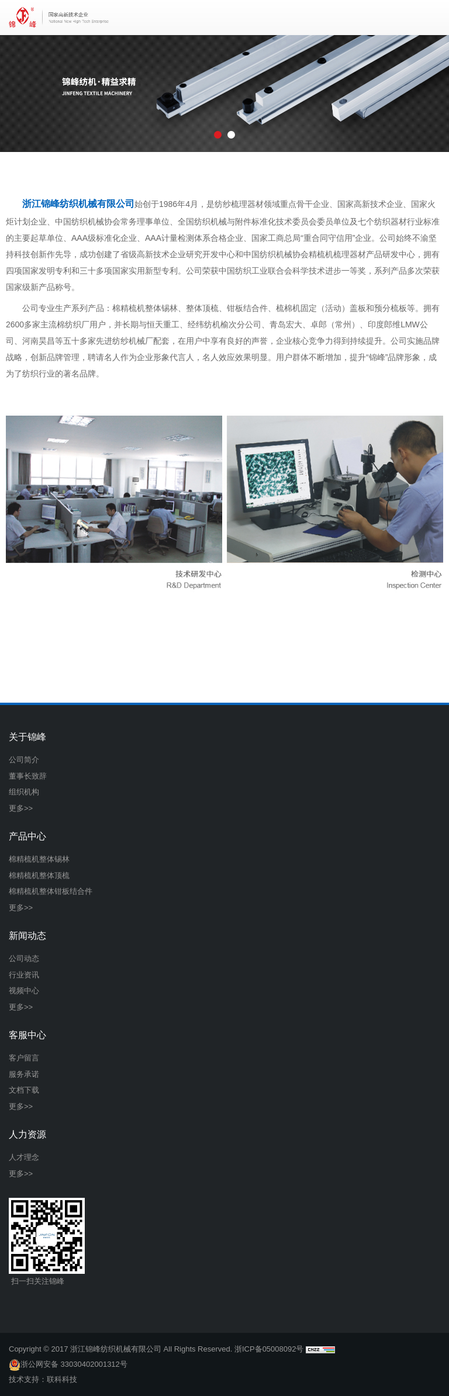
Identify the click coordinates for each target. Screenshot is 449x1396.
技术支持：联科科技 (43, 1379)
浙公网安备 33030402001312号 (68, 1364)
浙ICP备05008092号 (269, 1349)
